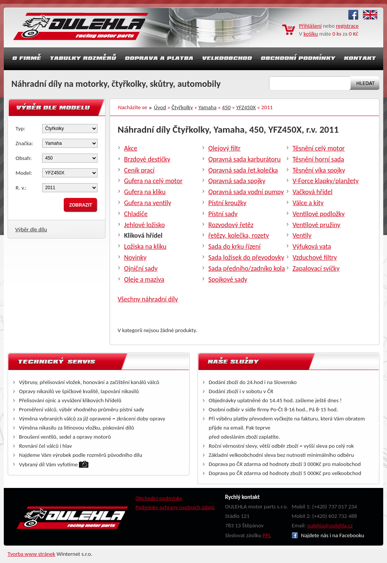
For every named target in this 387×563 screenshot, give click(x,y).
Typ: (20, 128)
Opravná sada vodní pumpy (246, 192)
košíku (311, 33)
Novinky (135, 257)
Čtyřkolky (182, 107)
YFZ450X (246, 107)
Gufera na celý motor (153, 181)
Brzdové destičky (147, 159)
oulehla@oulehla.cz (330, 525)
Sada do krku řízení (234, 246)
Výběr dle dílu (31, 229)
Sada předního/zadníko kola (246, 268)
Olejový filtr (224, 148)
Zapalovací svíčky (316, 268)
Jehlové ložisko (144, 225)
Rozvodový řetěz (230, 225)
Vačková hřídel (312, 192)
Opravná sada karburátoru (244, 159)
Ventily (302, 235)
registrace (347, 25)
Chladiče (136, 214)
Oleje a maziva (144, 279)
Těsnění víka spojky (319, 170)
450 (226, 107)
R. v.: (21, 187)
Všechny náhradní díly (148, 299)
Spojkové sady (227, 279)
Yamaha (207, 107)
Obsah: (24, 158)
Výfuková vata (312, 246)
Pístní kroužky (227, 203)
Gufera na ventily (147, 203)
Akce (130, 148)
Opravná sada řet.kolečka (243, 170)
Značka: (24, 143)
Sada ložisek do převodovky (246, 257)
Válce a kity (308, 203)
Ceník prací (139, 170)
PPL (267, 535)
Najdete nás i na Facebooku (328, 535)
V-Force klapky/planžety (326, 181)
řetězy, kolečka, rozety (238, 235)
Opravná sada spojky (236, 181)
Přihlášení (310, 25)
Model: (24, 172)
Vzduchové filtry (315, 257)
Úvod (160, 107)
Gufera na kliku (144, 192)
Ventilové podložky (319, 214)
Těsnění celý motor (319, 148)
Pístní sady (223, 214)
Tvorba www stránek (31, 553)
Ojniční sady (140, 268)
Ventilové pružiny (316, 225)
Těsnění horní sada (318, 159)
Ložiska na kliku (145, 246)
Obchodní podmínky (158, 498)
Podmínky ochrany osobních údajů (175, 507)
